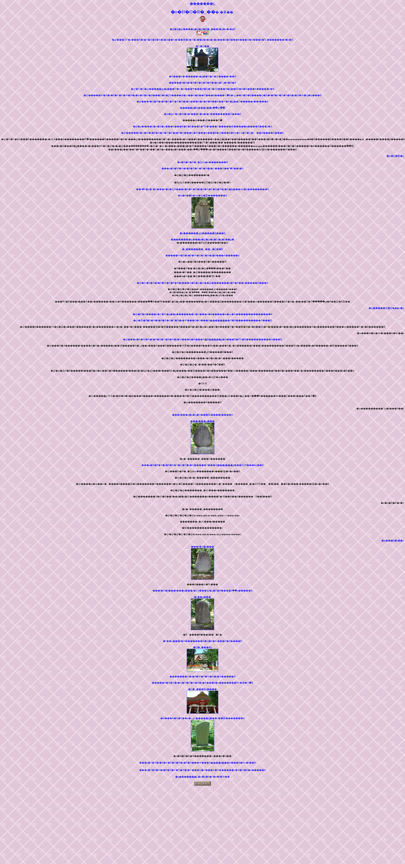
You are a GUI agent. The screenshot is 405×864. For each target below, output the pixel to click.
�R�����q (213, 339)
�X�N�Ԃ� (178, 29)
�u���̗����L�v (188, 776)
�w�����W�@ (386, 308)
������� (218, 320)
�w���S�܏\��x (392, 540)
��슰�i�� (164, 89)
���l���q (225, 465)
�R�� (233, 189)
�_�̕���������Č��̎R (202, 249)
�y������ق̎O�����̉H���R (202, 233)
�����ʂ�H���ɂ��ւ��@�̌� (202, 107)
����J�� (219, 762)
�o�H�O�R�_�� (203, 29)
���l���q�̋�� (202, 421)
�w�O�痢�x (395, 155)
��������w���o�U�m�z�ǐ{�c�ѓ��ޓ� (202, 239)
